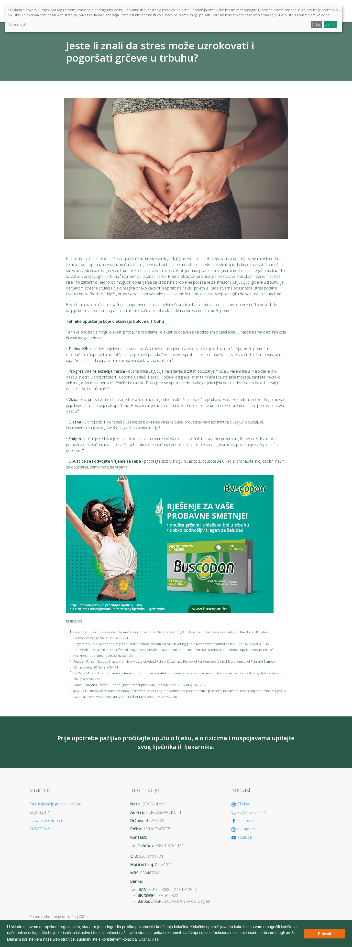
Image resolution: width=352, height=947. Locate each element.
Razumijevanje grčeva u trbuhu (55, 804)
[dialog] (173, 18)
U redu (330, 24)
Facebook (242, 820)
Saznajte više (18, 24)
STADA (240, 804)
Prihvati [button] (324, 934)
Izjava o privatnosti (45, 820)
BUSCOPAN (39, 829)
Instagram (243, 829)
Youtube (241, 837)
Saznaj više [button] (149, 939)
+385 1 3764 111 (248, 812)
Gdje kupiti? (39, 812)
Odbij (316, 24)
